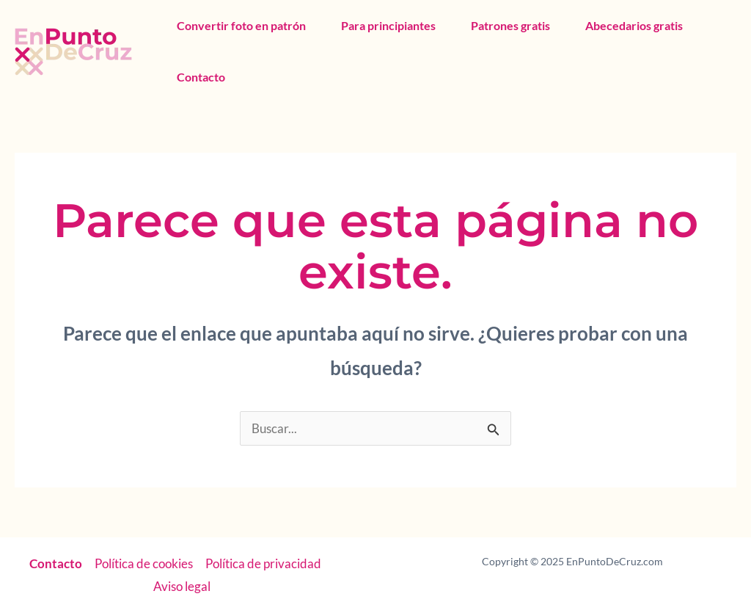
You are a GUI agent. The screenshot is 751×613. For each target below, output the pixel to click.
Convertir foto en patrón (241, 25)
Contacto (201, 77)
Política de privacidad (263, 563)
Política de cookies (144, 563)
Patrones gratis (510, 25)
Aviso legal (181, 586)
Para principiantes (388, 25)
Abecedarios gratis (634, 25)
